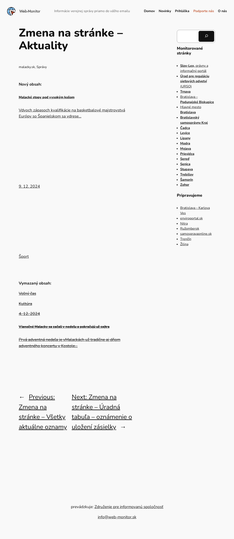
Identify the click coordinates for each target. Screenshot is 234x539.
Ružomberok (189, 228)
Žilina (184, 244)
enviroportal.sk (191, 218)
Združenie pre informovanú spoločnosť (128, 507)
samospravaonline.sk (196, 234)
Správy (41, 67)
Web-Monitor (29, 11)
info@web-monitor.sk (117, 517)
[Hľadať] (206, 36)
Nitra (184, 223)
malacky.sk (27, 67)
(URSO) (194, 81)
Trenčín (185, 239)
